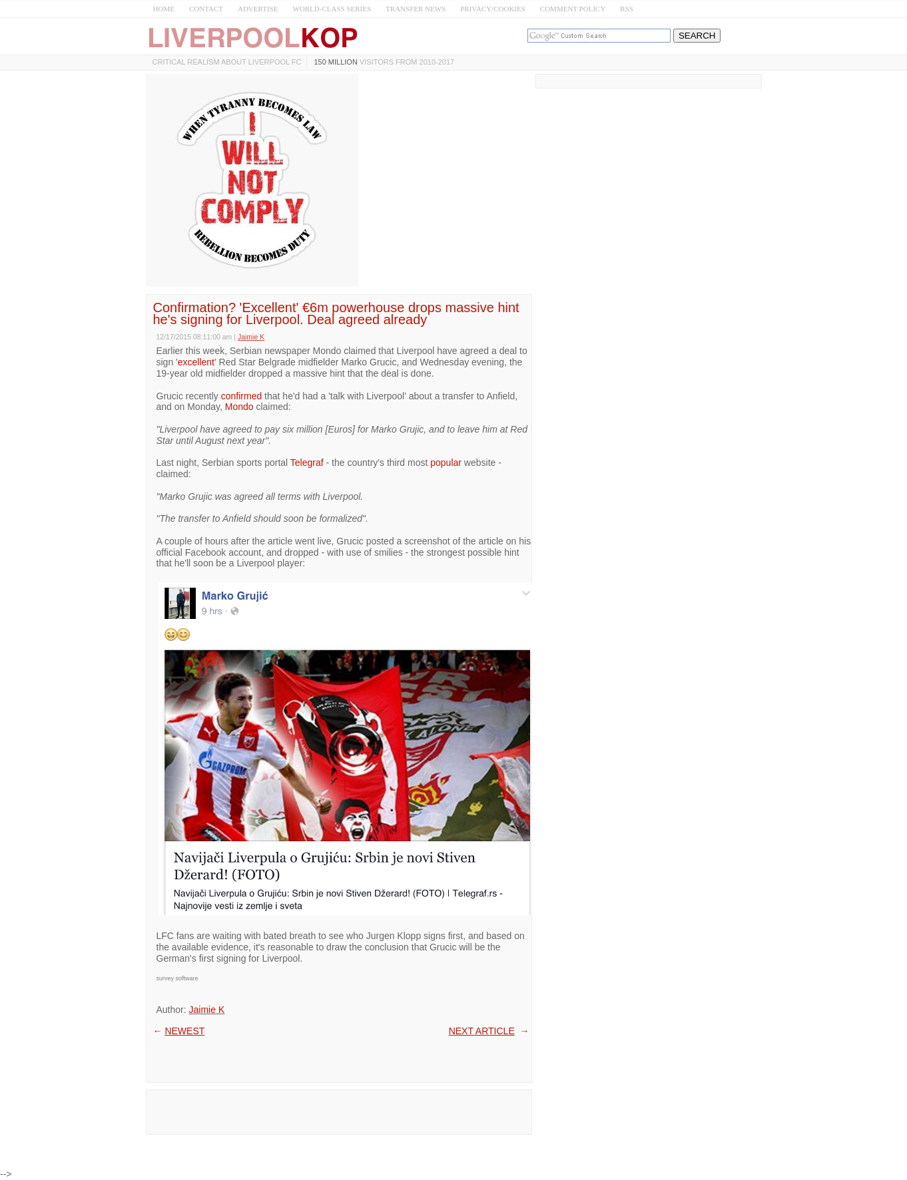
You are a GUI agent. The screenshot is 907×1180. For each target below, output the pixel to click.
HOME (163, 9)
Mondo (239, 406)
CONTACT (206, 9)
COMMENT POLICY (573, 9)
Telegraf (307, 462)
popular (445, 462)
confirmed (241, 396)
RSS (626, 9)
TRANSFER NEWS (416, 9)
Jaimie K (207, 1009)
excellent (196, 362)
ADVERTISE (258, 9)
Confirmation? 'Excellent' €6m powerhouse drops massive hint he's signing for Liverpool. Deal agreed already (336, 313)
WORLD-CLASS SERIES (331, 9)
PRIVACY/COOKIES (492, 9)
